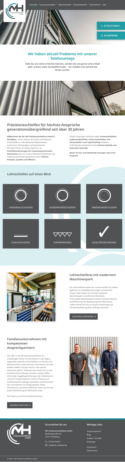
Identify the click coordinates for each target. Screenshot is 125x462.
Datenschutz (92, 451)
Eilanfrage (91, 442)
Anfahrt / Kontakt (94, 438)
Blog (89, 435)
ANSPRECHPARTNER (19, 405)
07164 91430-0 (110, 26)
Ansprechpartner (94, 431)
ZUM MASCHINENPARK (83, 316)
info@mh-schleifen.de (56, 445)
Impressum (91, 447)
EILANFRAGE (109, 35)
